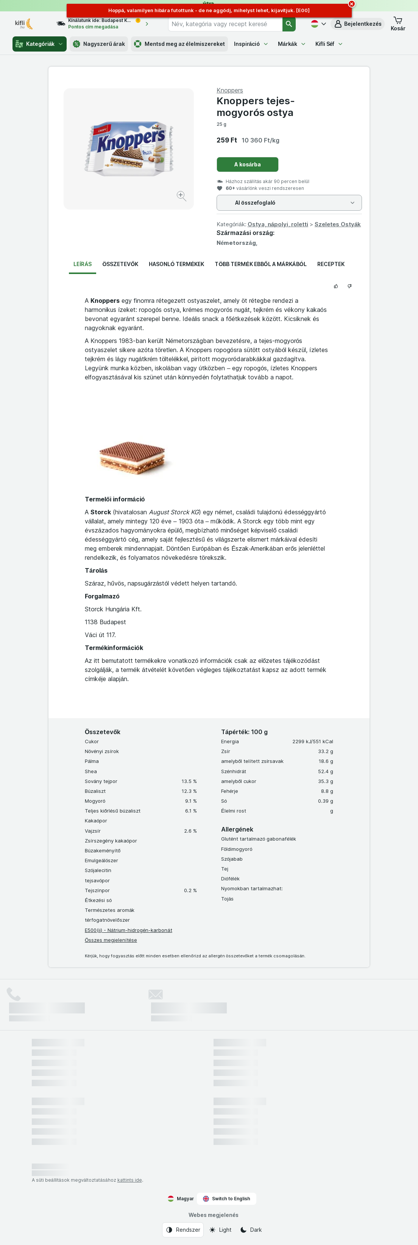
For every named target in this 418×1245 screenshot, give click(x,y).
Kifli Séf (329, 44)
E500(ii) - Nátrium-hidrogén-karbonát (128, 930)
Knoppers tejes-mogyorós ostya (256, 106)
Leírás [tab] (82, 264)
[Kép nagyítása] (182, 197)
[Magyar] (318, 23)
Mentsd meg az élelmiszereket (179, 44)
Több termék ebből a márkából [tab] (260, 264)
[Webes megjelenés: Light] (220, 1229)
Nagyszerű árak (99, 44)
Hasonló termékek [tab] (176, 264)
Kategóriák (40, 44)
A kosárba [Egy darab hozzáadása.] (247, 164)
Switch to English (226, 1199)
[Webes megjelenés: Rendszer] (183, 1229)
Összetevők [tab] (120, 264)
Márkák (292, 44)
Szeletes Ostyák (338, 224)
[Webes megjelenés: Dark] (250, 1229)
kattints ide (129, 1180)
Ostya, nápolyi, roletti (278, 224)
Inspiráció (251, 44)
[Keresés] (289, 23)
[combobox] (225, 23)
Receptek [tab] (331, 264)
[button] (358, 24)
